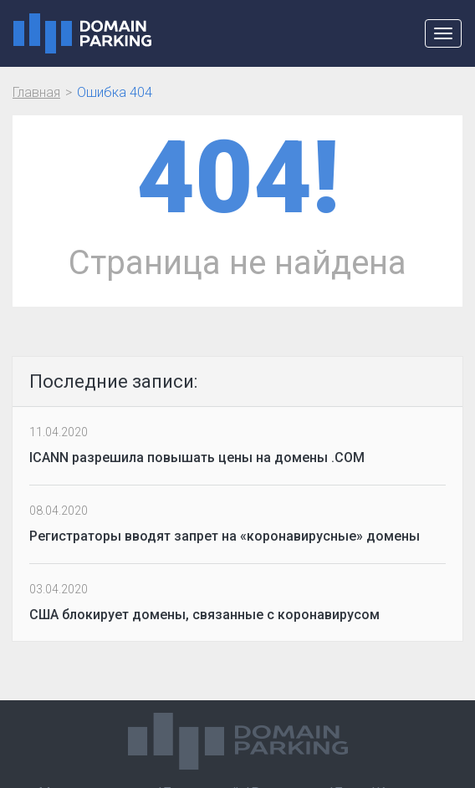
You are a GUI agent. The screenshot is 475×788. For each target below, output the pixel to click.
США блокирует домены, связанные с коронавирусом (204, 615)
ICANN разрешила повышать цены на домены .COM (197, 457)
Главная (36, 92)
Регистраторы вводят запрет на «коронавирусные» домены (224, 536)
